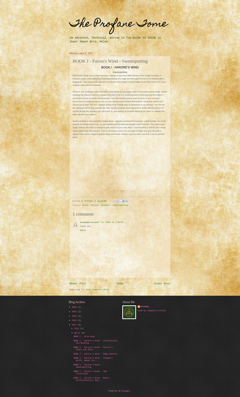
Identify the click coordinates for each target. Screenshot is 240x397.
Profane (145, 307)
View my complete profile (152, 310)
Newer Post (77, 283)
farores (94, 205)
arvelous (85, 222)
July (77, 328)
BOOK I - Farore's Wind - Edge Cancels (95, 354)
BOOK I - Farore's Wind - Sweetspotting (88, 366)
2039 (75, 307)
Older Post (162, 283)
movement (106, 205)
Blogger (126, 391)
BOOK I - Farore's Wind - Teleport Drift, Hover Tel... (93, 359)
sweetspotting (120, 205)
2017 (75, 325)
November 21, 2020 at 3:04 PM (106, 222)
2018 (75, 320)
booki (85, 205)
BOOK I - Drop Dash (84, 336)
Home (120, 283)
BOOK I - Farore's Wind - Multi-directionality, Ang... (92, 379)
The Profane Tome (118, 24)
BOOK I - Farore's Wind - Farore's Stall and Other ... (93, 348)
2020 (75, 312)
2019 (75, 316)
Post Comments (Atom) (98, 290)
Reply (83, 230)
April (77, 333)
